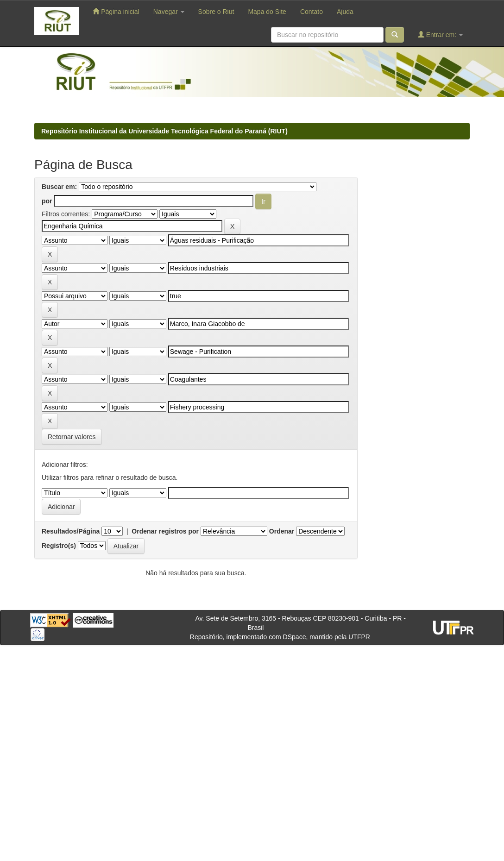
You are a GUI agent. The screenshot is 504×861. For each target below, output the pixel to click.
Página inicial (116, 11)
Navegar (168, 11)
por (47, 201)
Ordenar (281, 531)
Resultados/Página (71, 531)
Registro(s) (59, 545)
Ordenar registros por (165, 531)
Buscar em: (59, 186)
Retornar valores (72, 436)
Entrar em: (440, 34)
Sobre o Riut (216, 11)
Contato (311, 11)
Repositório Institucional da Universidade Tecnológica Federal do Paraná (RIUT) (164, 131)
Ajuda (345, 11)
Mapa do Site (267, 11)
